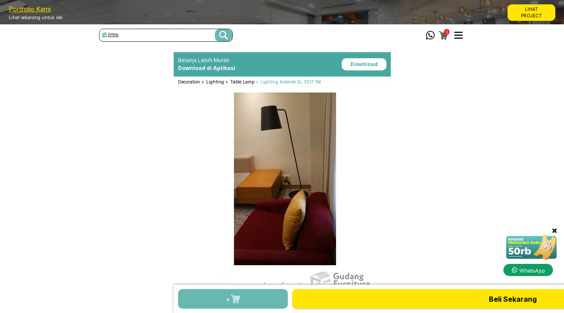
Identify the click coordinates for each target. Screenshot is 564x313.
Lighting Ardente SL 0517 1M (291, 81)
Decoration (189, 81)
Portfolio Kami (30, 9)
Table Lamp (242, 81)
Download (364, 64)
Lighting (215, 81)
